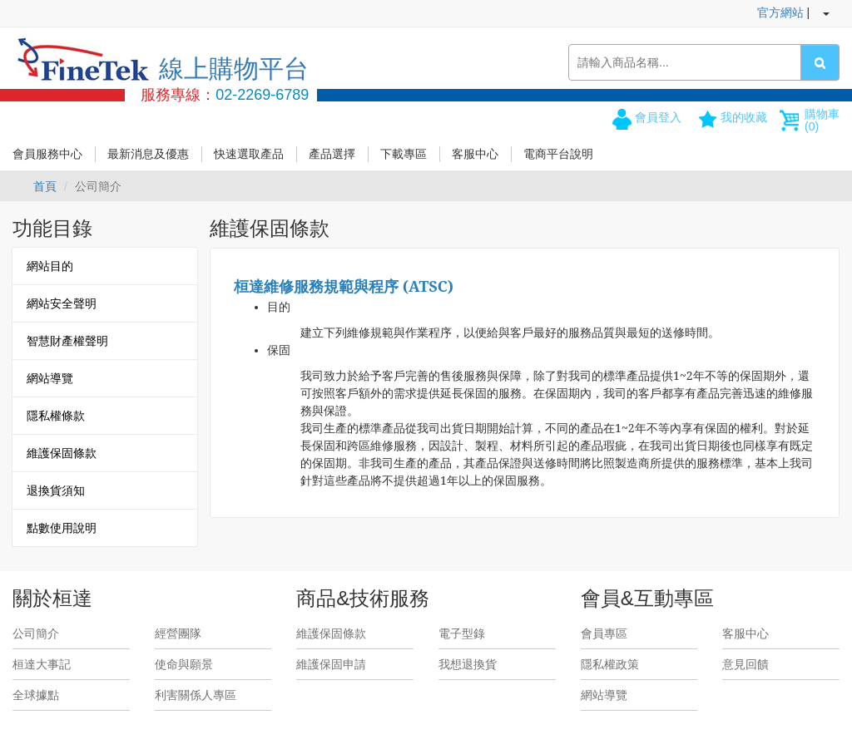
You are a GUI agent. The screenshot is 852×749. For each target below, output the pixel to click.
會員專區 (604, 633)
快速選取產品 (249, 153)
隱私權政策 (610, 664)
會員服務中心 (47, 153)
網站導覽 (50, 378)
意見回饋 (745, 664)
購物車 (822, 120)
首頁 (45, 186)
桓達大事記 (41, 664)
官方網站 (780, 12)
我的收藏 (744, 117)
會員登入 (658, 117)
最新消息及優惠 (148, 153)
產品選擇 (332, 153)
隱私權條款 (56, 415)
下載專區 (403, 153)
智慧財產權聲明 (67, 340)
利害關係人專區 (195, 695)
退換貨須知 (56, 490)
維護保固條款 (62, 453)
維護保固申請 (331, 664)
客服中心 (475, 153)
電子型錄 (461, 633)
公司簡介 (35, 633)
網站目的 (50, 266)
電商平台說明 (558, 153)
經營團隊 (178, 633)
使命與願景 (184, 664)
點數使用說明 (62, 528)
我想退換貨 (467, 664)
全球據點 (35, 695)
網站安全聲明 (62, 303)
